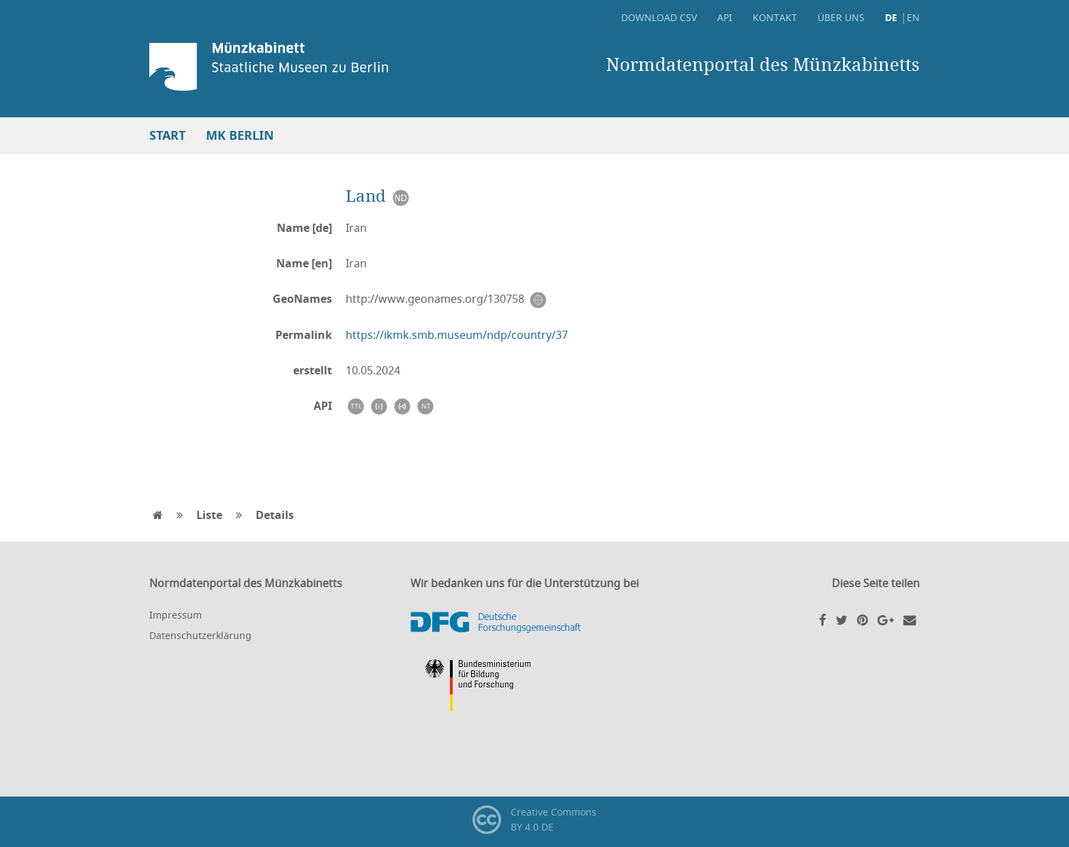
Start (167, 135)
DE (891, 17)
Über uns (840, 17)
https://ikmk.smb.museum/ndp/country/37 (457, 334)
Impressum (175, 614)
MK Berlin (240, 135)
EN (913, 17)
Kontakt (775, 17)
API (724, 17)
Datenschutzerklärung (200, 635)
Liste (209, 514)
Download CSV (659, 17)
